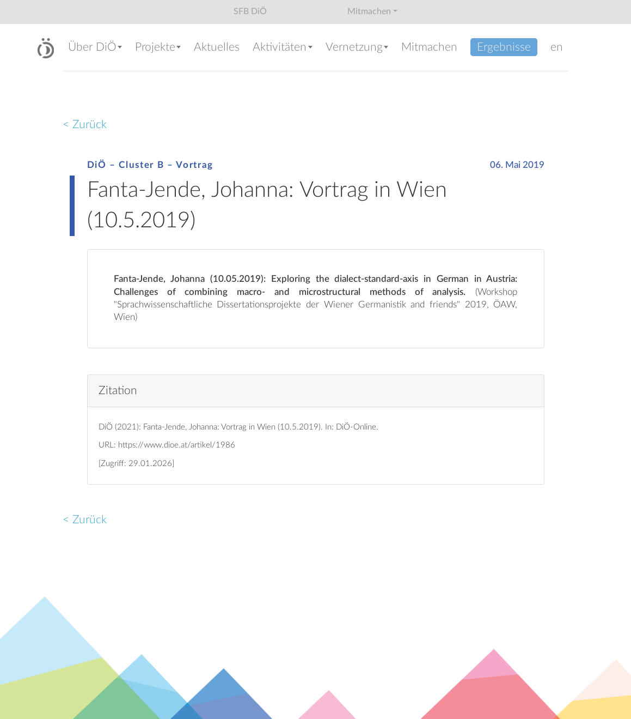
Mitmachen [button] (369, 11)
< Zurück (85, 124)
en (556, 47)
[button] (96, 48)
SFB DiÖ (250, 11)
